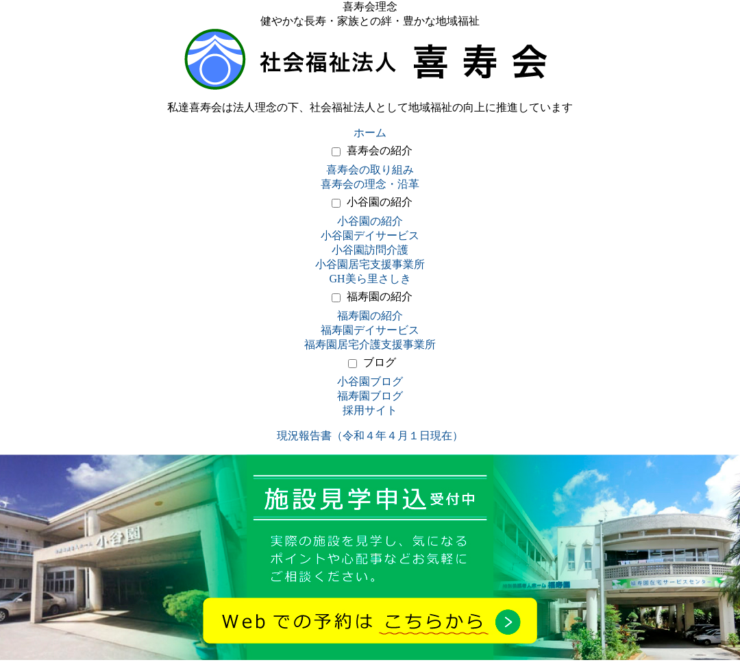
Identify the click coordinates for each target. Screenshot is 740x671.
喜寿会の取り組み (370, 169)
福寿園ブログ (370, 396)
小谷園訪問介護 (370, 250)
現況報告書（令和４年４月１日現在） (370, 435)
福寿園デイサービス (370, 330)
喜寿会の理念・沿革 (370, 184)
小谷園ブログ (370, 381)
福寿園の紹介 (379, 296)
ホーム (370, 132)
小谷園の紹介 (379, 202)
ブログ (379, 362)
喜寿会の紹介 (379, 150)
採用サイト (370, 410)
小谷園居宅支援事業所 (370, 264)
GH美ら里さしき (369, 278)
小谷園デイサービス (370, 235)
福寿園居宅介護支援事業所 (370, 344)
